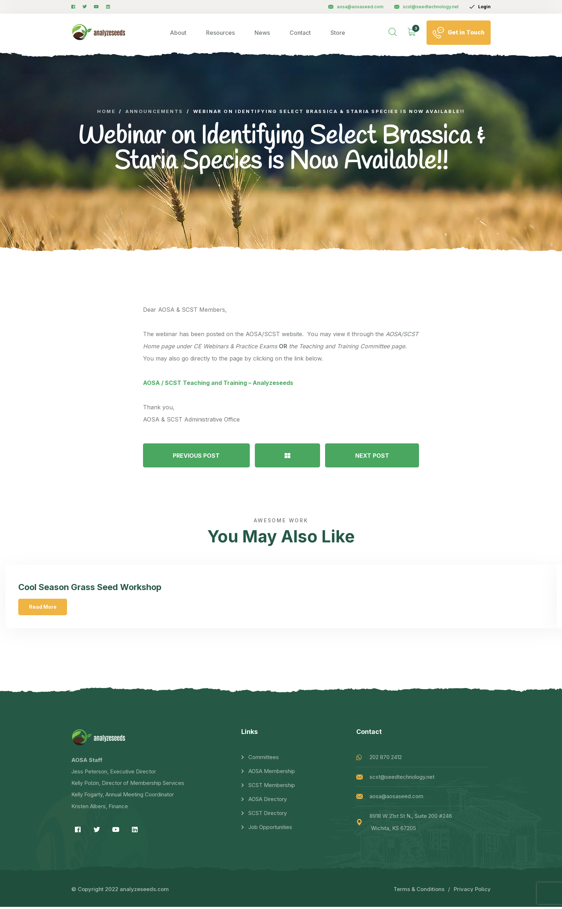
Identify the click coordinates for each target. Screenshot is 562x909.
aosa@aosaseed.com (356, 6)
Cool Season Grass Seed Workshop (93, 588)
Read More (44, 607)
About (178, 32)
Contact (300, 32)
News (262, 32)
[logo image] (98, 32)
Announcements (281, 188)
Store (337, 32)
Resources (220, 32)
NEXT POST (372, 455)
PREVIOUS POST (196, 455)
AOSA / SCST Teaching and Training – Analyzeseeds (218, 382)
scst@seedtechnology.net (426, 6)
